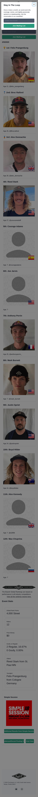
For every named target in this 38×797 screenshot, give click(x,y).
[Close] (34, 4)
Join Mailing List (19, 26)
